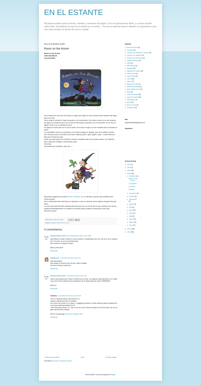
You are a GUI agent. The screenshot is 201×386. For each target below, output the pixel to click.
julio (130, 207)
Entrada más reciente (52, 357)
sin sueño (132, 186)
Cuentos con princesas (134, 58)
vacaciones (130, 107)
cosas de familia (132, 94)
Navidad (131, 189)
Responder (54, 251)
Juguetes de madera (134, 71)
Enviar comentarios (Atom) (63, 361)
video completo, (74, 197)
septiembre (133, 199)
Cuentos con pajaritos (134, 55)
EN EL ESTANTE (73, 12)
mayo (131, 213)
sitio (84, 197)
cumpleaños (131, 100)
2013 (129, 170)
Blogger (112, 374)
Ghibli (129, 63)
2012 (129, 173)
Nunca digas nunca (133, 89)
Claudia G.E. (54, 258)
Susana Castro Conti (57, 236)
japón (128, 102)
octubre (132, 196)
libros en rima (65, 223)
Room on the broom (133, 179)
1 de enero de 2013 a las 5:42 (76, 276)
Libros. (129, 81)
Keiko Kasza (131, 73)
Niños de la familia (133, 87)
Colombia (130, 50)
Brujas (54, 223)
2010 (129, 232)
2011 (129, 229)
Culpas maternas (132, 60)
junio (131, 210)
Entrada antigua (111, 357)
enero (131, 225)
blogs (128, 92)
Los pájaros (133, 183)
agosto (131, 204)
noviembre (133, 193)
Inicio (82, 357)
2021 (129, 164)
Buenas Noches (132, 47)
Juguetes (130, 68)
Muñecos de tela (132, 84)
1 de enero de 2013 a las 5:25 (70, 258)
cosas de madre (132, 97)
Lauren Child (131, 76)
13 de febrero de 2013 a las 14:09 (69, 296)
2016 (129, 167)
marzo (131, 219)
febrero (131, 222)
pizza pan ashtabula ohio (74, 314)
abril (130, 216)
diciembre (132, 176)
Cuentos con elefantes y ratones (138, 53)
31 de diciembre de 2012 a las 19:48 (78, 236)
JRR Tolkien (131, 66)
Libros (58, 223)
